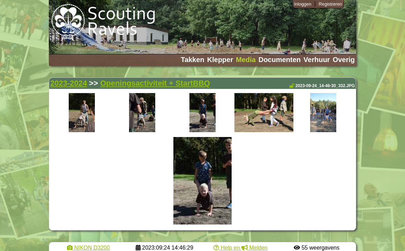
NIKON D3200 (88, 248)
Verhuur (316, 59)
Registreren (330, 4)
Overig (344, 59)
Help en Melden (240, 248)
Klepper (220, 59)
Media (246, 59)
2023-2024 (68, 83)
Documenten (279, 59)
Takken (192, 59)
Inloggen (303, 4)
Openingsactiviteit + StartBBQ (155, 83)
